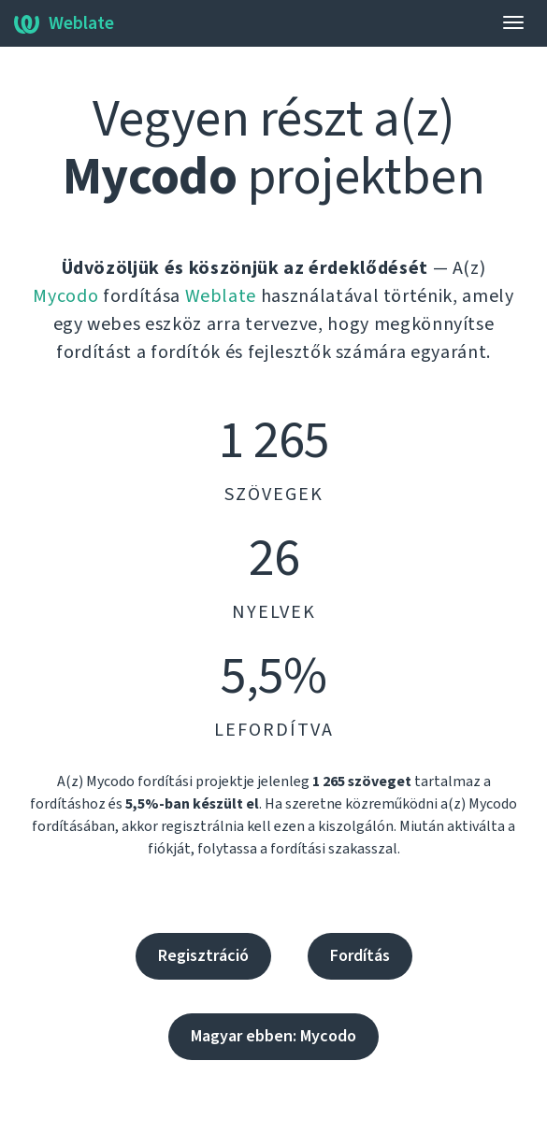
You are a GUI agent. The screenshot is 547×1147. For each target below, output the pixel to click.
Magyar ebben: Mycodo (273, 1036)
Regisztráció (203, 956)
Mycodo (65, 296)
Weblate (64, 23)
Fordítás (360, 956)
